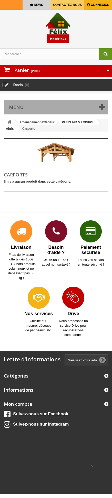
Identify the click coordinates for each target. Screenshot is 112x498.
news (38, 5)
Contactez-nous (67, 5)
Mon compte (18, 404)
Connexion (99, 5)
